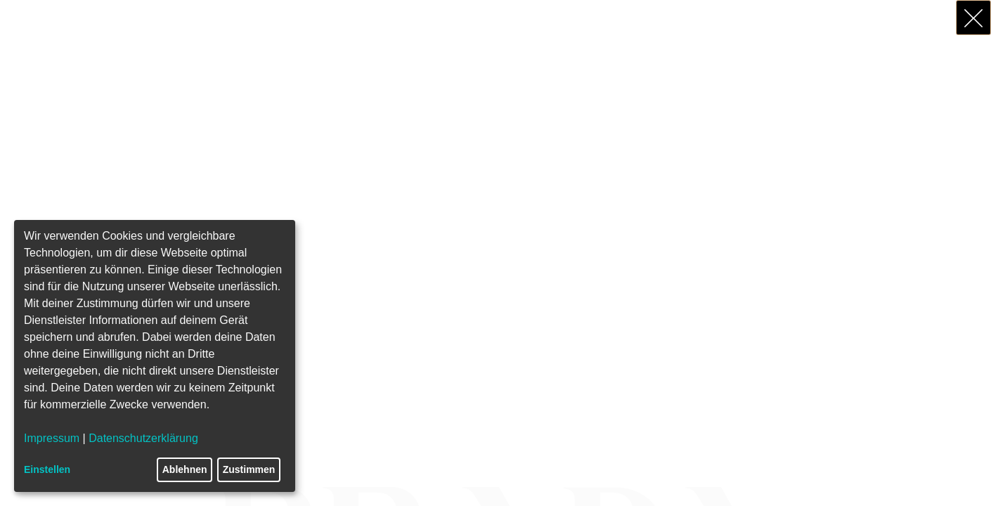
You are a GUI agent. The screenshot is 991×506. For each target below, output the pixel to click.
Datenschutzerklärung (143, 438)
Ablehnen (184, 469)
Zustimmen (249, 469)
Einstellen (47, 469)
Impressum (51, 438)
